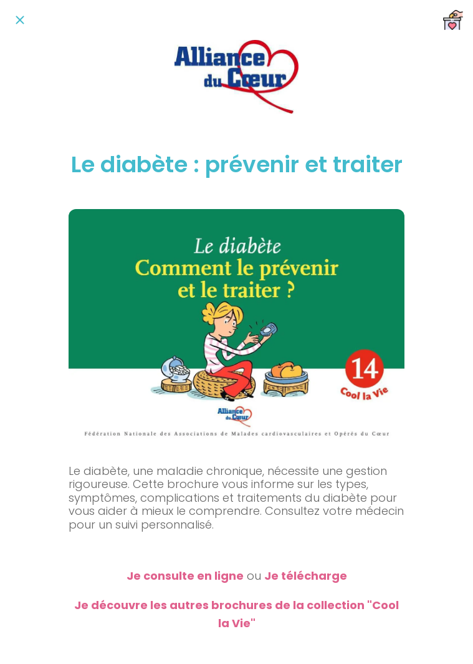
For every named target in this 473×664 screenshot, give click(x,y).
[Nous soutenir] (453, 20)
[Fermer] (19, 19)
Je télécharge (305, 575)
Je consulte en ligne (185, 575)
